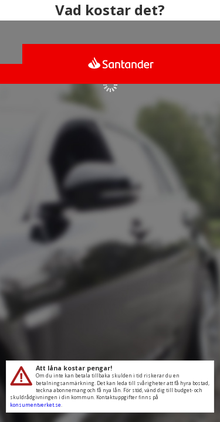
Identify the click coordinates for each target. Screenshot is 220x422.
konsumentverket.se (35, 404)
